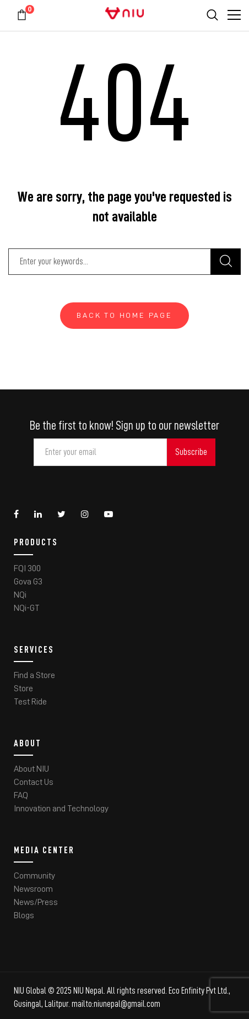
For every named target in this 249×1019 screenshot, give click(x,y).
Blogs (24, 915)
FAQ (21, 795)
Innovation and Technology (61, 808)
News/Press (36, 902)
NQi (20, 594)
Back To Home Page (124, 315)
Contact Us (33, 782)
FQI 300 (27, 568)
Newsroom (33, 889)
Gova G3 (28, 581)
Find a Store (34, 675)
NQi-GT (27, 608)
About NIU (31, 769)
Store (23, 688)
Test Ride (30, 701)
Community (34, 875)
